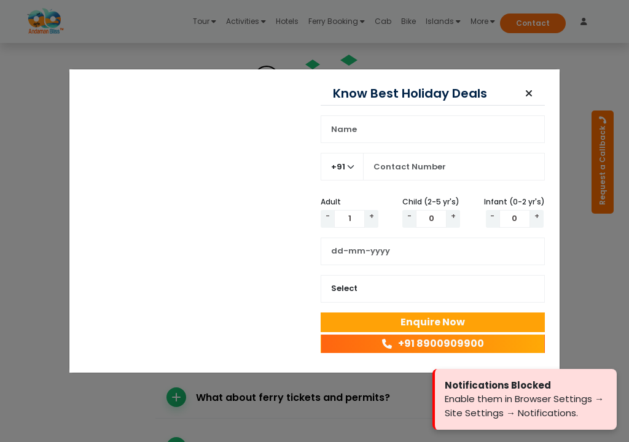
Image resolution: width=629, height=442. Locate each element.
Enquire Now (432, 322)
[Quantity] (349, 219)
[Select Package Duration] (433, 289)
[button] (529, 93)
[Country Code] (342, 166)
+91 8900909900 (433, 343)
